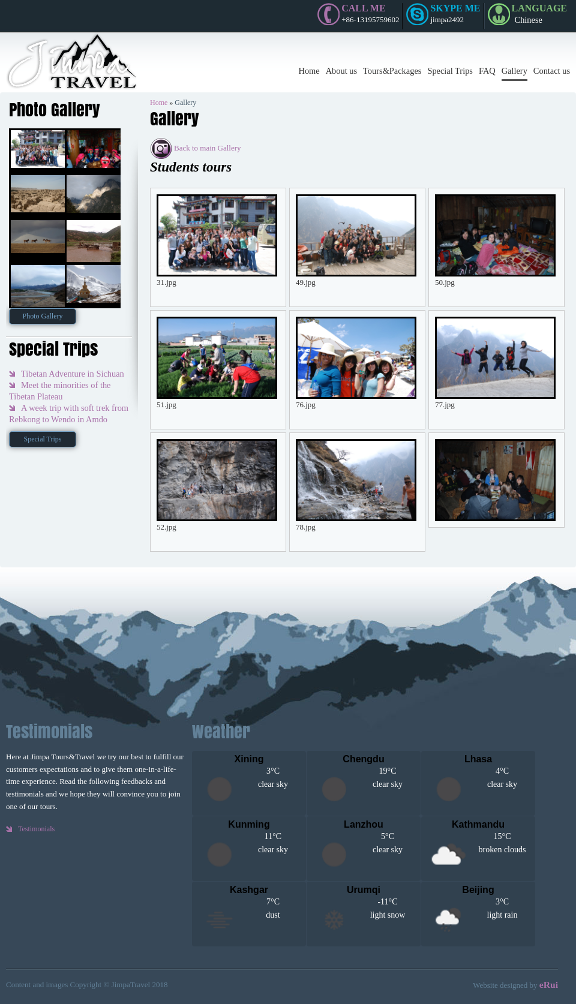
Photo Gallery (43, 316)
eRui (548, 984)
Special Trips (450, 71)
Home (309, 71)
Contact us (551, 71)
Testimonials (36, 829)
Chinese (528, 20)
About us (341, 71)
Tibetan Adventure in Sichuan (72, 373)
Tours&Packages (392, 71)
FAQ (487, 71)
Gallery (514, 71)
